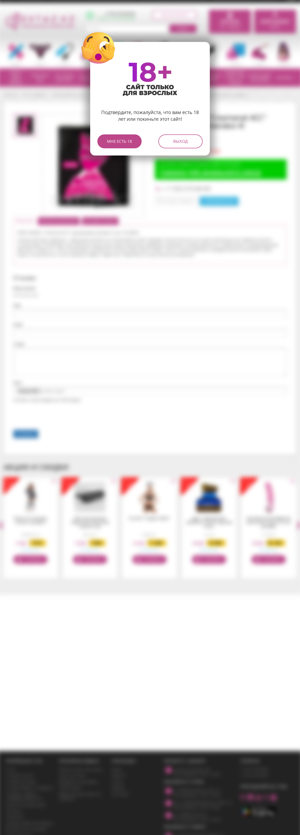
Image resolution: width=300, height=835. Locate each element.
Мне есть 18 (119, 141)
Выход (180, 141)
